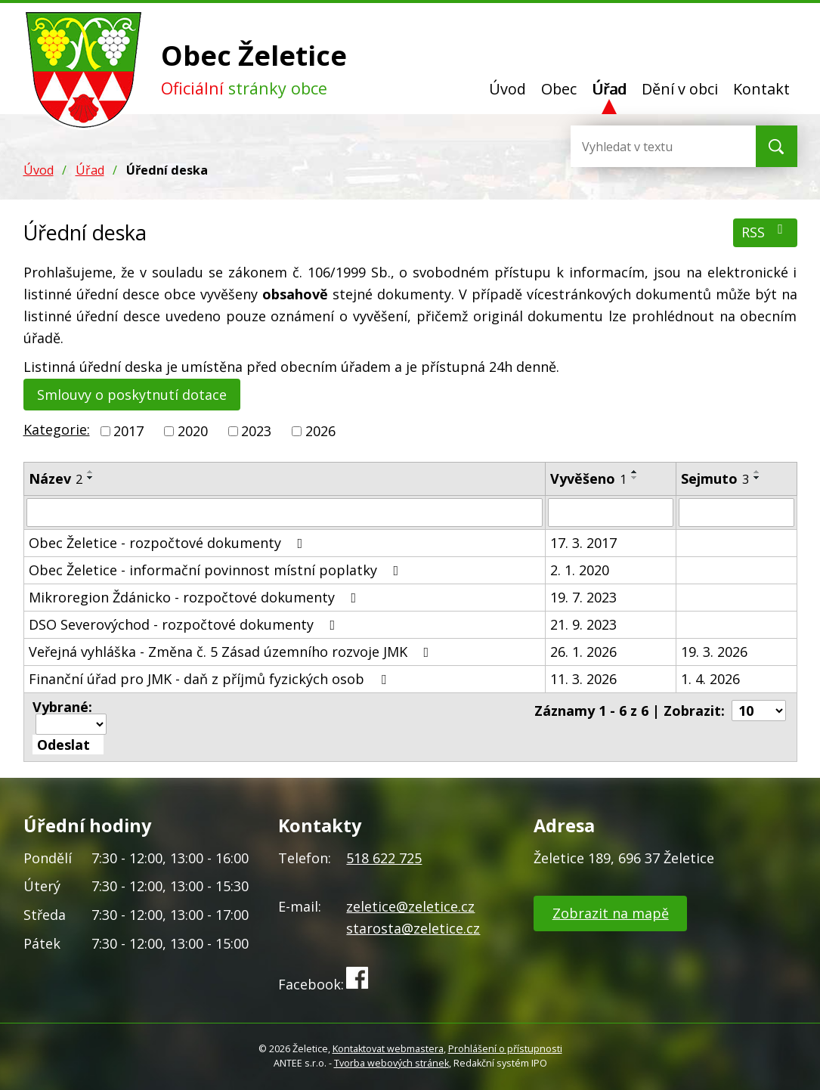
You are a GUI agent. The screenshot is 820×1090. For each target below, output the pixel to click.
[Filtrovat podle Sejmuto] (736, 512)
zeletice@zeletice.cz (410, 906)
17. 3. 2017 (583, 543)
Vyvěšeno (588, 478)
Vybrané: (62, 707)
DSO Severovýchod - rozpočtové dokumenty (185, 624)
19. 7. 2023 (583, 597)
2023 (256, 431)
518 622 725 (384, 858)
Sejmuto (715, 478)
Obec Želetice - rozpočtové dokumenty (169, 543)
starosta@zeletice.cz (413, 928)
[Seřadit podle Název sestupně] (90, 478)
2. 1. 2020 (579, 570)
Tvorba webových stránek (391, 1063)
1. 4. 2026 (710, 679)
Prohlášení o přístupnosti (505, 1048)
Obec (559, 89)
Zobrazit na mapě (610, 913)
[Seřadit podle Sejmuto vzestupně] (757, 472)
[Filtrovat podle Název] (284, 512)
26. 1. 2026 (583, 652)
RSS (765, 231)
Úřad (609, 89)
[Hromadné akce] (71, 724)
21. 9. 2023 (583, 624)
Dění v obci (680, 89)
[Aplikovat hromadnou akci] (68, 744)
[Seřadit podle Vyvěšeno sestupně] (635, 478)
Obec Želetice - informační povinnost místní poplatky (217, 570)
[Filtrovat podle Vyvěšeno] (610, 512)
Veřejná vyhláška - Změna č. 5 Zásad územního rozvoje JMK (232, 652)
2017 (128, 431)
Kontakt (761, 89)
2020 (193, 431)
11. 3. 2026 (583, 679)
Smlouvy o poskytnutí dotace (132, 395)
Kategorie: (56, 429)
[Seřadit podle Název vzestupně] (90, 472)
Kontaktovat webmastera (388, 1048)
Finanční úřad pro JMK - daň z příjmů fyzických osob (210, 679)
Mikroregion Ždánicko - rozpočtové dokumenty (196, 597)
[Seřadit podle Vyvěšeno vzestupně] (635, 472)
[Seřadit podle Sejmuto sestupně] (757, 478)
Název (55, 478)
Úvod (507, 89)
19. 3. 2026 (714, 652)
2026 (320, 431)
